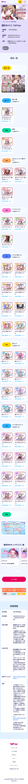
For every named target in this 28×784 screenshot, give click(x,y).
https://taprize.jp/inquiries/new (19, 718)
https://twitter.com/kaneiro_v (19, 677)
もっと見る (14, 579)
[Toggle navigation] (25, 1)
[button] (18, 571)
